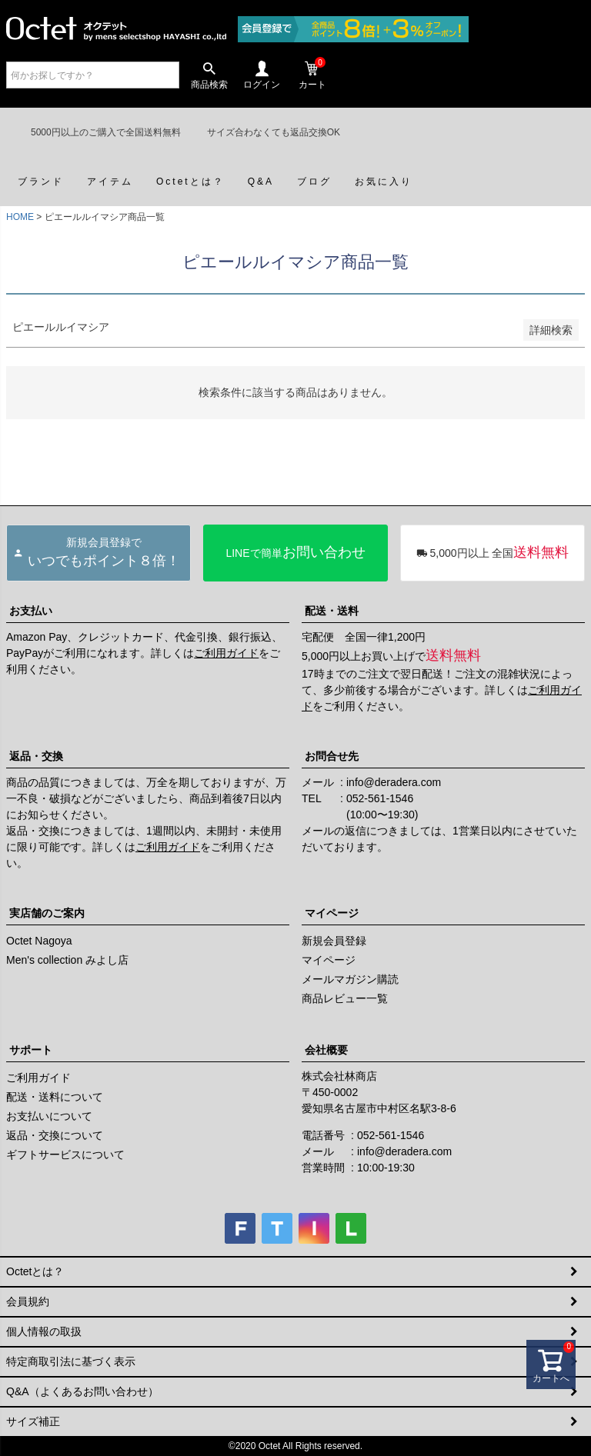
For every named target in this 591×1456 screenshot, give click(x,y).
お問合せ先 (332, 756)
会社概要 (326, 1050)
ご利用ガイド (226, 653)
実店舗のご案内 (47, 913)
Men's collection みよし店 (67, 960)
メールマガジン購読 (350, 979)
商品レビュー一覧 (345, 998)
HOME (20, 217)
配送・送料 (332, 611)
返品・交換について (54, 1135)
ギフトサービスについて (65, 1154)
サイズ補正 (33, 1421)
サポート (30, 1050)
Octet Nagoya (39, 941)
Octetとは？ (35, 1271)
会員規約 (27, 1301)
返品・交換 (36, 756)
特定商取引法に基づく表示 (70, 1361)
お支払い (30, 611)
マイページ (332, 913)
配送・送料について (54, 1097)
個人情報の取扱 (44, 1331)
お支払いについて (49, 1116)
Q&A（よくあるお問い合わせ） (82, 1391)
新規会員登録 (334, 941)
